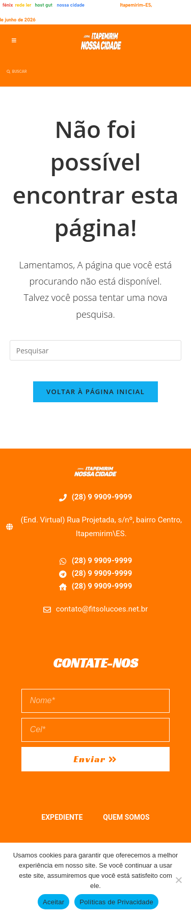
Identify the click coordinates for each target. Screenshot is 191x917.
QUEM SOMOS (126, 817)
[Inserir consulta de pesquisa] (96, 350)
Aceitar (53, 902)
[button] (14, 40)
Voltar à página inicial (95, 391)
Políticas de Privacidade (116, 902)
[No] (178, 880)
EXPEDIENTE (62, 817)
